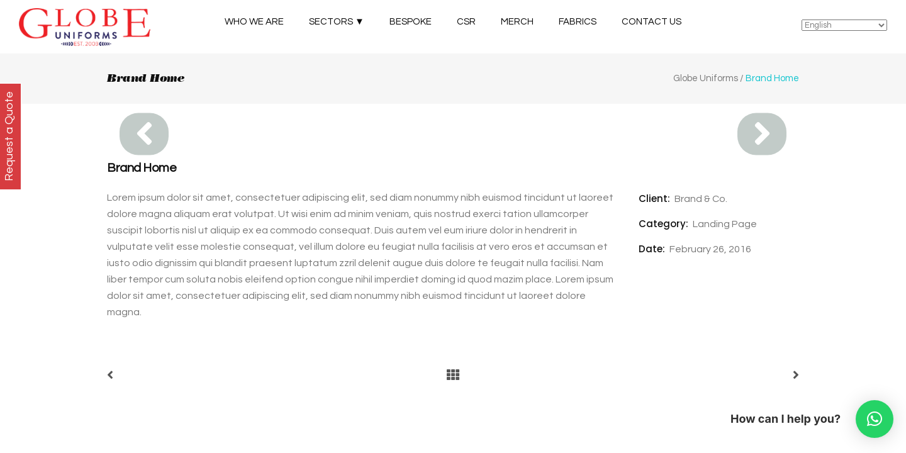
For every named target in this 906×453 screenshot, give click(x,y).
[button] (874, 419)
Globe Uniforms (705, 78)
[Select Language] (844, 25)
